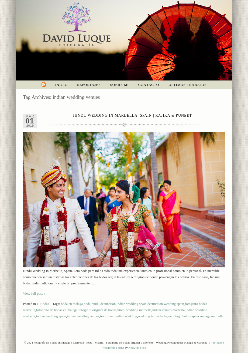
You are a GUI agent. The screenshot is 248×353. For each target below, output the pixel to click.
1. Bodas (43, 304)
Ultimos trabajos (187, 84)
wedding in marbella (152, 316)
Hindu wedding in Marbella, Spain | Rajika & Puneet (132, 115)
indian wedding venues (83, 316)
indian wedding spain (51, 316)
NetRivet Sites (137, 347)
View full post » (34, 293)
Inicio (61, 84)
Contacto (148, 84)
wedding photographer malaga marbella (195, 316)
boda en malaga (72, 304)
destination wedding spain (165, 304)
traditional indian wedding (118, 316)
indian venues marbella (168, 310)
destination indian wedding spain (123, 304)
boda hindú (91, 304)
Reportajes (89, 84)
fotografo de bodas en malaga (57, 310)
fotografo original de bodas (97, 310)
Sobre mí (119, 84)
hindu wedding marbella (134, 310)
